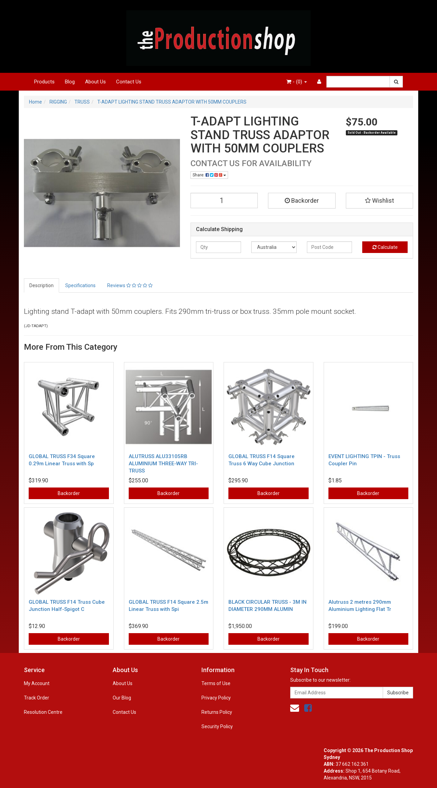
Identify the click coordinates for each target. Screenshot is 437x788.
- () (296, 82)
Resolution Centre (43, 712)
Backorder (302, 200)
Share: (209, 175)
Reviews (130, 285)
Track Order (36, 697)
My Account (37, 683)
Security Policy (217, 726)
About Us (95, 82)
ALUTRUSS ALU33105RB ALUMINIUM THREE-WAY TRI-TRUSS (163, 463)
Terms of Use (215, 683)
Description (41, 285)
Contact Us (128, 82)
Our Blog (122, 697)
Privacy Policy (216, 697)
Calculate (385, 247)
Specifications (80, 285)
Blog (70, 82)
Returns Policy (216, 712)
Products (44, 82)
